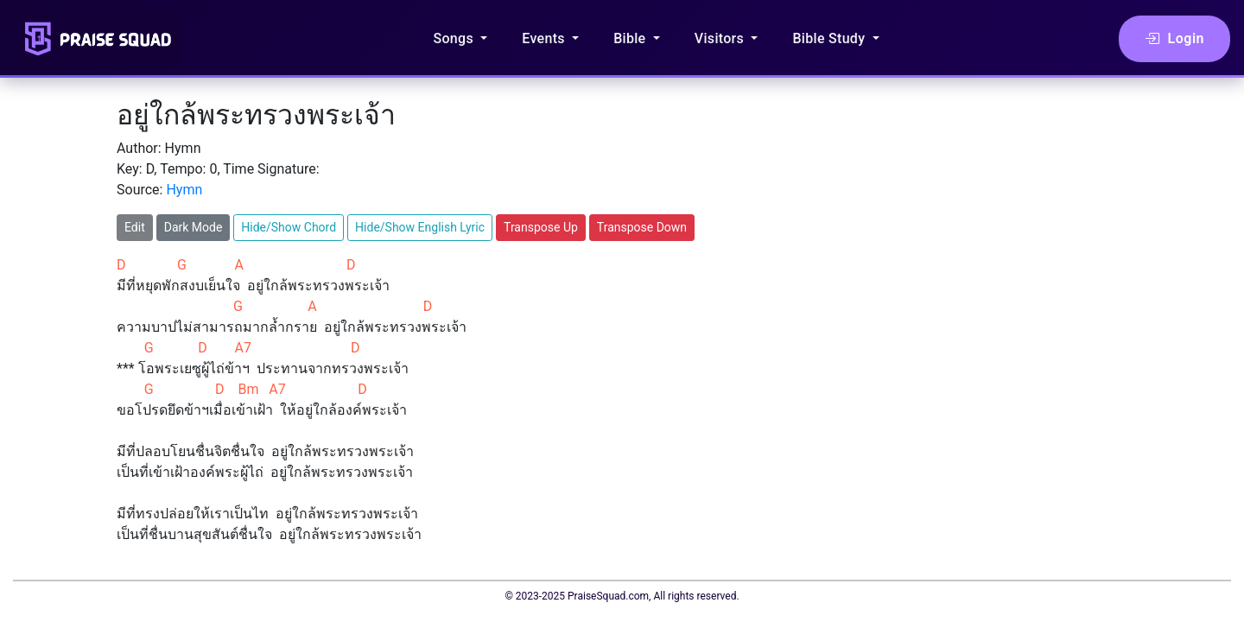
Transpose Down (642, 227)
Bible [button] (631, 38)
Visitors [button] (721, 38)
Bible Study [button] (830, 38)
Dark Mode (193, 227)
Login (1174, 39)
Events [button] (545, 38)
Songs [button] (455, 38)
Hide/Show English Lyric (420, 227)
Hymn (184, 189)
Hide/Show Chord (288, 227)
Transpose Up (541, 227)
